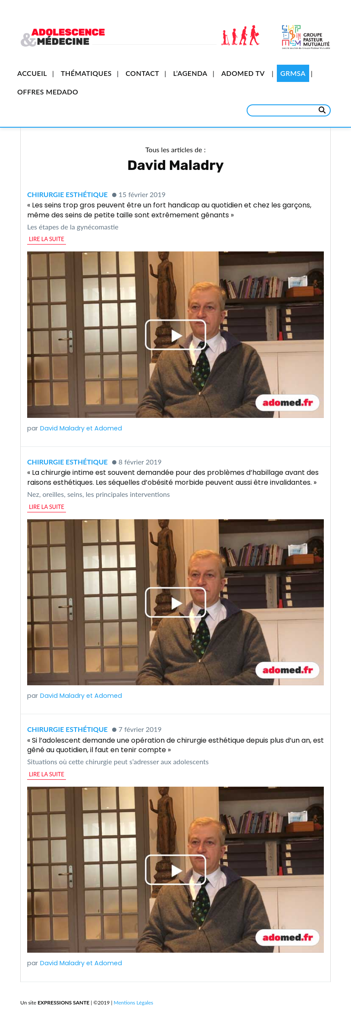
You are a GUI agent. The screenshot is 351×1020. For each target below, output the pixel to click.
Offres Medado (47, 92)
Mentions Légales (134, 1002)
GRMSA (293, 73)
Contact (142, 73)
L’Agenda (190, 73)
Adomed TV (243, 73)
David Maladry (62, 428)
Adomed (108, 428)
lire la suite (46, 238)
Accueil (32, 73)
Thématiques (86, 73)
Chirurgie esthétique (67, 194)
